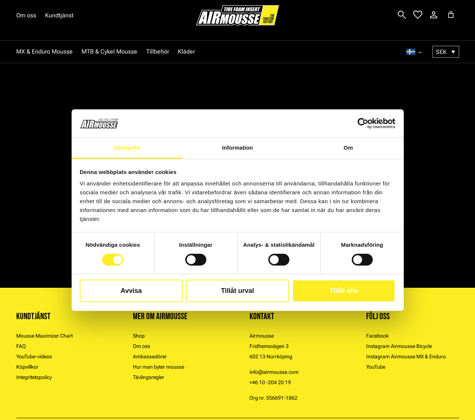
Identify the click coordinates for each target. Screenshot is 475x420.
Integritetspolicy (34, 377)
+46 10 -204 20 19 (270, 382)
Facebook (377, 336)
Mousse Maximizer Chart (44, 336)
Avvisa (131, 290)
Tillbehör (157, 51)
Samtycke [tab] (127, 147)
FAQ (21, 346)
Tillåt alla (344, 290)
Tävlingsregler (148, 377)
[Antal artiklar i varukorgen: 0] (451, 14)
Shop (139, 336)
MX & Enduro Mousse (44, 51)
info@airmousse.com (274, 372)
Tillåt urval (237, 290)
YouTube (375, 367)
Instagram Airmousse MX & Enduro (406, 356)
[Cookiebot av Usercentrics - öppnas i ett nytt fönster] (363, 123)
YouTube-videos (34, 356)
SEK (441, 51)
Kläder (186, 51)
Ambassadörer (150, 356)
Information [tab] (237, 147)
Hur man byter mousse (158, 367)
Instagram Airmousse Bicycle (399, 346)
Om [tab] (348, 147)
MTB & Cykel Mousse (109, 51)
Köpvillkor (27, 367)
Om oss (26, 15)
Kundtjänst (59, 15)
